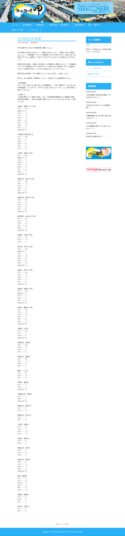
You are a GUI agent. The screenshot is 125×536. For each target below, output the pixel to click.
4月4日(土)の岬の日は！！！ (96, 136)
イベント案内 (92, 68)
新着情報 (91, 74)
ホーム (15, 25)
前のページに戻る (62, 524)
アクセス (33, 30)
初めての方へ (18, 30)
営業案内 (40, 25)
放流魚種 (79, 25)
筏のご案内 (93, 25)
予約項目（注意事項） (59, 25)
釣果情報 (27, 25)
